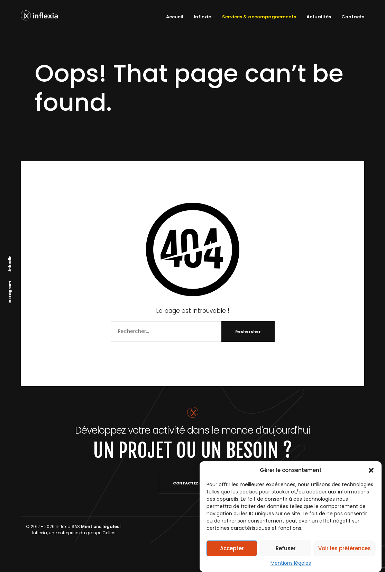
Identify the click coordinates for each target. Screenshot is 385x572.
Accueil (174, 16)
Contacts (352, 16)
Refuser (286, 548)
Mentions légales (291, 563)
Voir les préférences (344, 548)
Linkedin (9, 263)
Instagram (9, 292)
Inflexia (203, 16)
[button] (371, 470)
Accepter (232, 548)
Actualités (318, 16)
